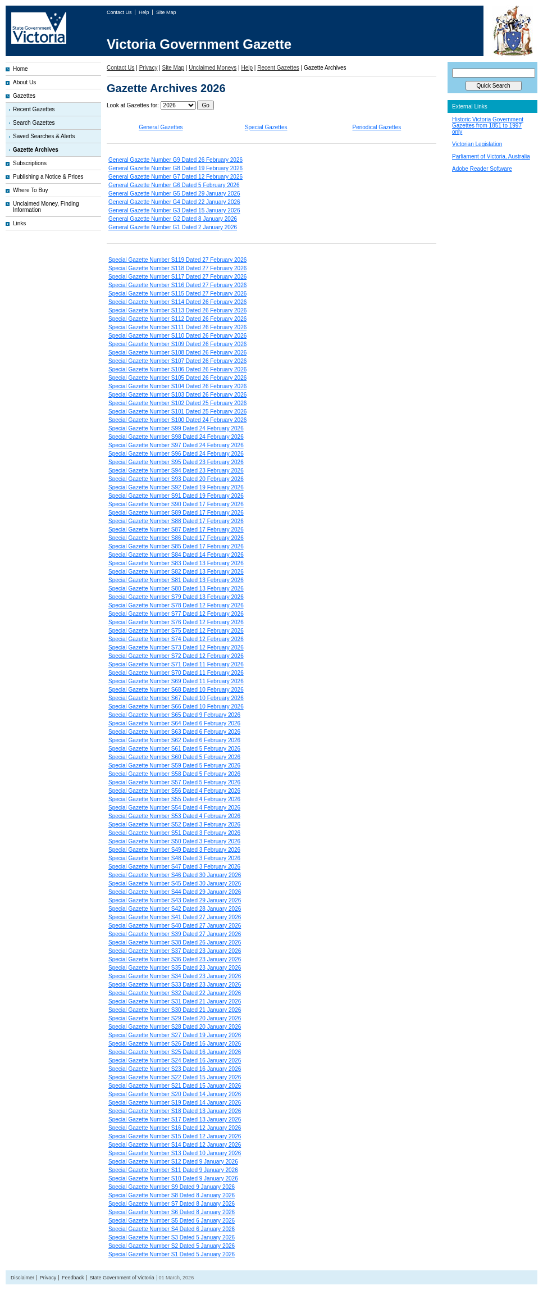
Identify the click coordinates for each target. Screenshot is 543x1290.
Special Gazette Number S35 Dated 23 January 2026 (174, 968)
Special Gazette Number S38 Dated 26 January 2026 (174, 942)
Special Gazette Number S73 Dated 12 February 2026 (176, 647)
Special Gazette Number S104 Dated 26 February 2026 (177, 386)
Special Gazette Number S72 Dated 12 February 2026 (176, 656)
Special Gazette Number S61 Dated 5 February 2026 (174, 749)
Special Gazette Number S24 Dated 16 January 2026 (174, 1060)
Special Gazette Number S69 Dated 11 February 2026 (176, 681)
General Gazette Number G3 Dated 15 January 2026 (174, 210)
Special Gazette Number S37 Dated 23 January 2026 (174, 951)
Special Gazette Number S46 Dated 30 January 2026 (174, 875)
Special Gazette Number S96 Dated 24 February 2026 (176, 454)
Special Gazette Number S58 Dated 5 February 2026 (174, 774)
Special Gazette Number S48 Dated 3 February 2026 (174, 858)
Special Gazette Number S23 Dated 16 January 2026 (174, 1069)
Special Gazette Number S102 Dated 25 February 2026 (177, 403)
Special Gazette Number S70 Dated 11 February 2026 (176, 673)
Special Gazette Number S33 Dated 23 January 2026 (174, 985)
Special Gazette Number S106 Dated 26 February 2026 (177, 369)
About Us (24, 82)
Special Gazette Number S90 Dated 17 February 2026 (176, 504)
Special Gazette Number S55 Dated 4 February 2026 (174, 799)
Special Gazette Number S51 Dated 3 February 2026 (174, 833)
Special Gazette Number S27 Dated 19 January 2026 (174, 1035)
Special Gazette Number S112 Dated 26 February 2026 (177, 319)
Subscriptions (30, 163)
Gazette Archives (35, 150)
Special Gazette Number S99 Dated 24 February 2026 (176, 428)
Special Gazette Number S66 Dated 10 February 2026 (176, 706)
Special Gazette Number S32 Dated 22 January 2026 (174, 993)
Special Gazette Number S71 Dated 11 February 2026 (176, 664)
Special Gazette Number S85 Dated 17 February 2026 (176, 546)
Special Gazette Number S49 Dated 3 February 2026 (174, 850)
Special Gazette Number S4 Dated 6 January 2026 (171, 1229)
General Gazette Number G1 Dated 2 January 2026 (172, 227)
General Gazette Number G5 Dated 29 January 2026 (174, 193)
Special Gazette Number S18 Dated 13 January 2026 (174, 1111)
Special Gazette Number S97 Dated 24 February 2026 (176, 445)
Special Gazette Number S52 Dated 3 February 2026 (174, 824)
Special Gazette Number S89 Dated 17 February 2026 (176, 513)
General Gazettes (160, 127)
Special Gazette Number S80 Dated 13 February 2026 (176, 588)
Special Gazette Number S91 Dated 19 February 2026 (176, 496)
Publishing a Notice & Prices (48, 177)
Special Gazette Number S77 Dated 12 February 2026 (176, 614)
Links (19, 223)
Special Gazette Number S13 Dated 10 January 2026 (174, 1153)
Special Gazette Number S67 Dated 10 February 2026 (176, 698)
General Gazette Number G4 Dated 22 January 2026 (174, 202)
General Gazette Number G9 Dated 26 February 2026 (175, 160)
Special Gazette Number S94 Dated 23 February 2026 (176, 470)
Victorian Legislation (477, 144)
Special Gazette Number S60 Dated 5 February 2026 (174, 757)
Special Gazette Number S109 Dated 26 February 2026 (177, 344)
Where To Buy (30, 190)
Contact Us (120, 12)
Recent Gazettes (33, 109)
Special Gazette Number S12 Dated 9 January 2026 (173, 1162)
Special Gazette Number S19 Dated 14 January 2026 (174, 1103)
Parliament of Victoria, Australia (491, 156)
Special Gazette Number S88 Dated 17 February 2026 (176, 521)
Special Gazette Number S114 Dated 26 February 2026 (177, 302)
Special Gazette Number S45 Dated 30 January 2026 (174, 883)
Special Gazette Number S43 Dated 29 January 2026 (174, 900)
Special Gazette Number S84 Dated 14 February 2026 (176, 555)
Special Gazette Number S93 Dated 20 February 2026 (176, 479)
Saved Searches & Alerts (44, 136)
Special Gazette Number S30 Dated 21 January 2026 (174, 1010)
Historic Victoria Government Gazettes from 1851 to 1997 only (487, 125)
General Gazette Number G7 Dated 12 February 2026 (175, 177)
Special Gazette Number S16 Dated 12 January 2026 (174, 1128)
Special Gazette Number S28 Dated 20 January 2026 (174, 1027)
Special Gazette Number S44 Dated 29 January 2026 (174, 892)
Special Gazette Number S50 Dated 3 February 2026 (174, 841)
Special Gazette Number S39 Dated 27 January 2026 (174, 934)
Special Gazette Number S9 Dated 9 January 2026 (171, 1187)
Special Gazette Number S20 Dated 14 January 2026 (174, 1094)
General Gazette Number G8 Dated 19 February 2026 (175, 168)
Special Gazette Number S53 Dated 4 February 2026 (174, 816)
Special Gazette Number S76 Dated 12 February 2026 (176, 622)
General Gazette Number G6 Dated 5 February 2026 (173, 185)
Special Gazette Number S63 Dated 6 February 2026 (174, 732)
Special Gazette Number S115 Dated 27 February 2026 (177, 293)
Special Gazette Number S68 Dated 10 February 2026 (176, 690)
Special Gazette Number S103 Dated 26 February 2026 (177, 395)
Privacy (148, 68)
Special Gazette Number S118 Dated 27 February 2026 (177, 268)
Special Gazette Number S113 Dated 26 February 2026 (177, 310)
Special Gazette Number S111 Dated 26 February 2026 (177, 327)
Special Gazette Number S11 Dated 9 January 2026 (173, 1170)
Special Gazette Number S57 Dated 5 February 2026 (174, 782)
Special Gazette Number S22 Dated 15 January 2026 (174, 1077)
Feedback (73, 1277)
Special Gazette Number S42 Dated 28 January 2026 (174, 909)
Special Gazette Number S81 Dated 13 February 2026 (176, 580)
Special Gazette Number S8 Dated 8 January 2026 (171, 1195)
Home (20, 69)
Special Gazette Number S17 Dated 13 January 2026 (174, 1119)
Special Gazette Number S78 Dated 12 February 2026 (176, 605)
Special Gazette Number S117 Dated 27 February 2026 (177, 277)
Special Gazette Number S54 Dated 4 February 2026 (174, 808)
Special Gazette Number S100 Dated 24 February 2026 (177, 420)
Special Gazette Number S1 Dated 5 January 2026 (171, 1254)
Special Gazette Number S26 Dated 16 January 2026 (174, 1044)
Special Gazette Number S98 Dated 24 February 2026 (176, 437)
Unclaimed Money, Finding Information (46, 207)
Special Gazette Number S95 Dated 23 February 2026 (176, 462)
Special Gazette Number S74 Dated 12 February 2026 (176, 639)
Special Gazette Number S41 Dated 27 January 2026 (174, 917)
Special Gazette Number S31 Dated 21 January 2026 (174, 1001)
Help (144, 12)
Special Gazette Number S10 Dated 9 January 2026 (173, 1178)
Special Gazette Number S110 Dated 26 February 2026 (177, 336)
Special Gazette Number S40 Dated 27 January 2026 (174, 926)
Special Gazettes (266, 127)
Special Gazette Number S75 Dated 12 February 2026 (176, 631)
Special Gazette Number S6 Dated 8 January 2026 (171, 1212)
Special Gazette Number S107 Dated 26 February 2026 (177, 361)
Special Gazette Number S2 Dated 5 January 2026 (171, 1246)
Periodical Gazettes (377, 127)
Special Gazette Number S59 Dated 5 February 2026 (174, 765)
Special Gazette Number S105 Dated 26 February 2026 (177, 378)
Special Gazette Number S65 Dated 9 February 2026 (174, 715)
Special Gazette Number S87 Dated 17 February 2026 (176, 529)
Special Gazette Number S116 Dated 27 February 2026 (177, 285)
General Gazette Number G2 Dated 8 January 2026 (172, 219)
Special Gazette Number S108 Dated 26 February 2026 (177, 352)
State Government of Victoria (121, 1277)
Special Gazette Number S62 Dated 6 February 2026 (174, 740)
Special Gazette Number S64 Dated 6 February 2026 (174, 723)
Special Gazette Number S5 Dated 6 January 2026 (171, 1221)
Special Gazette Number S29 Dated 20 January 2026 (174, 1018)
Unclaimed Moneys (212, 68)
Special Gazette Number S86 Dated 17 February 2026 (176, 538)
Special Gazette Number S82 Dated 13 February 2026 (176, 572)
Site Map (166, 12)
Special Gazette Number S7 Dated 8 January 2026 (171, 1204)
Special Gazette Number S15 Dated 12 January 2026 (174, 1136)
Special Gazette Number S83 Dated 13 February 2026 (176, 563)
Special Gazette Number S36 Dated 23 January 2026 (174, 959)
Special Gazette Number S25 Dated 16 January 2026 (174, 1052)
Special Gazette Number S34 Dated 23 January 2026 (174, 976)
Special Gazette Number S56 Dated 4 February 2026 (174, 791)
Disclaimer (22, 1277)
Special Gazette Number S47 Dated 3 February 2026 (174, 867)
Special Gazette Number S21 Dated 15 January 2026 (174, 1086)
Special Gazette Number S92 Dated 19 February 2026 (176, 487)
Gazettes (24, 96)
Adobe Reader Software (482, 169)
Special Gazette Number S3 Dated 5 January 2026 (171, 1237)
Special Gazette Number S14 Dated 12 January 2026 (174, 1145)
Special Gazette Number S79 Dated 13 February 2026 (176, 597)
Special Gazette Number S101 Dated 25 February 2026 (177, 411)
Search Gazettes (33, 123)
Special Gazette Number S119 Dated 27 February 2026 (177, 260)
